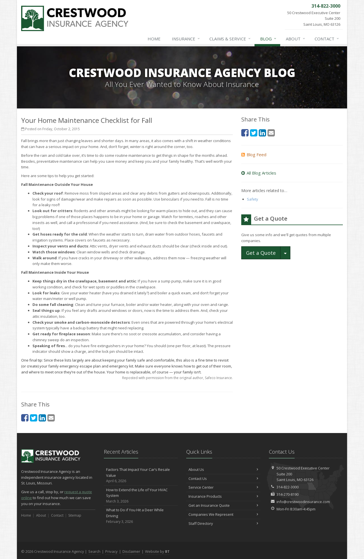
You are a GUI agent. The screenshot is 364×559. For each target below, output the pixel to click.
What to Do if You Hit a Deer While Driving (141, 515)
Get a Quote (261, 252)
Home (154, 39)
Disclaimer (131, 551)
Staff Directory (223, 523)
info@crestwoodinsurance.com (303, 501)
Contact (327, 39)
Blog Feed (253, 154)
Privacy (111, 551)
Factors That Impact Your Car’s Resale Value (141, 475)
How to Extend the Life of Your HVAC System (141, 495)
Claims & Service (230, 39)
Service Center (223, 487)
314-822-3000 (288, 487)
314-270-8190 (288, 494)
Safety (252, 199)
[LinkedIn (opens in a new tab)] (42, 417)
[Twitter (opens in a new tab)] (33, 417)
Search (94, 551)
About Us (223, 469)
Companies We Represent (223, 514)
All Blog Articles (258, 173)
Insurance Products (223, 496)
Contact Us (223, 478)
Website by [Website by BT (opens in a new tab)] (157, 551)
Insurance (186, 39)
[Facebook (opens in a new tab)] (24, 417)
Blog (268, 39)
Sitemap (74, 515)
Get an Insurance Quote (223, 505)
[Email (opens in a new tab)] (51, 417)
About (296, 39)
